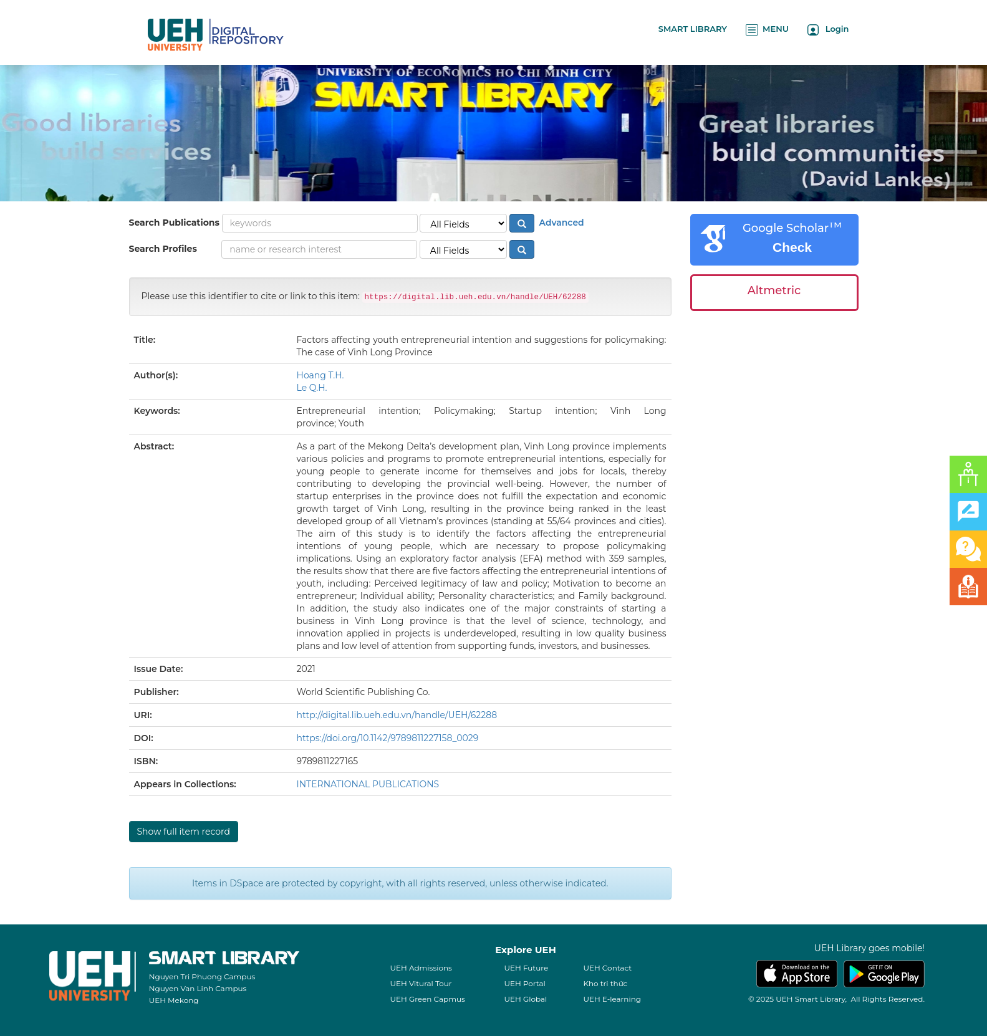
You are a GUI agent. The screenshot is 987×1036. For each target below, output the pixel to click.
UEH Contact (607, 967)
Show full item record (183, 831)
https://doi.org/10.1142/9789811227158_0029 (388, 738)
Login (828, 30)
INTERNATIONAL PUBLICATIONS (368, 784)
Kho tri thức (605, 983)
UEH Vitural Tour (420, 983)
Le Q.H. (312, 387)
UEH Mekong (174, 1000)
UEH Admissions (421, 967)
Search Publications (174, 222)
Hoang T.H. (320, 375)
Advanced (560, 222)
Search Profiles (163, 248)
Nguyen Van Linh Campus (198, 988)
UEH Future (526, 967)
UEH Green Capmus (427, 999)
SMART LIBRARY (692, 29)
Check (792, 247)
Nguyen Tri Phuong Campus (202, 976)
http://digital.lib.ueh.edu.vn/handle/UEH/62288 (397, 715)
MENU (767, 30)
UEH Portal (524, 983)
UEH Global (525, 999)
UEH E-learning (612, 999)
